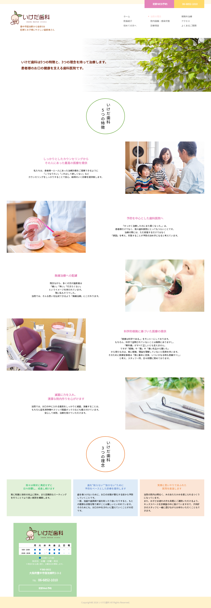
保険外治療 (186, 16)
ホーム (127, 16)
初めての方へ (130, 25)
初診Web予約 (45, 588)
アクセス (185, 21)
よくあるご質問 (188, 25)
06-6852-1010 (190, 4)
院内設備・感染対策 (160, 21)
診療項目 (154, 25)
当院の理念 (155, 16)
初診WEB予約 (160, 4)
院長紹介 (128, 21)
